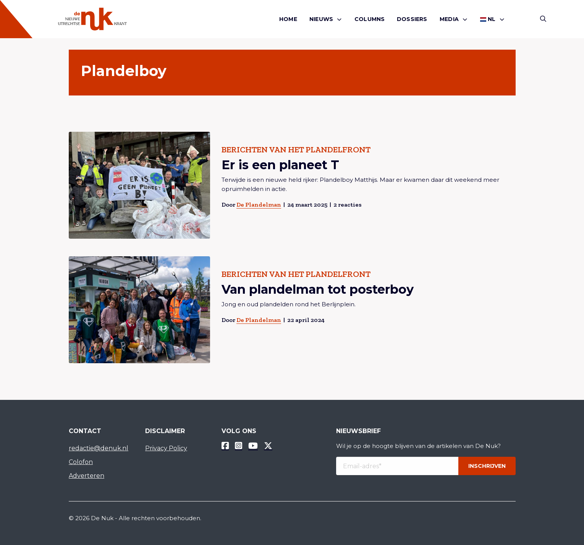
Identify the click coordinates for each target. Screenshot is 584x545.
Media (449, 19)
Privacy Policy (166, 448)
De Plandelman (258, 204)
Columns (369, 19)
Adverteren (86, 475)
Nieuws (321, 19)
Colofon (81, 462)
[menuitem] (288, 19)
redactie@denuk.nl (98, 448)
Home (288, 19)
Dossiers (412, 19)
